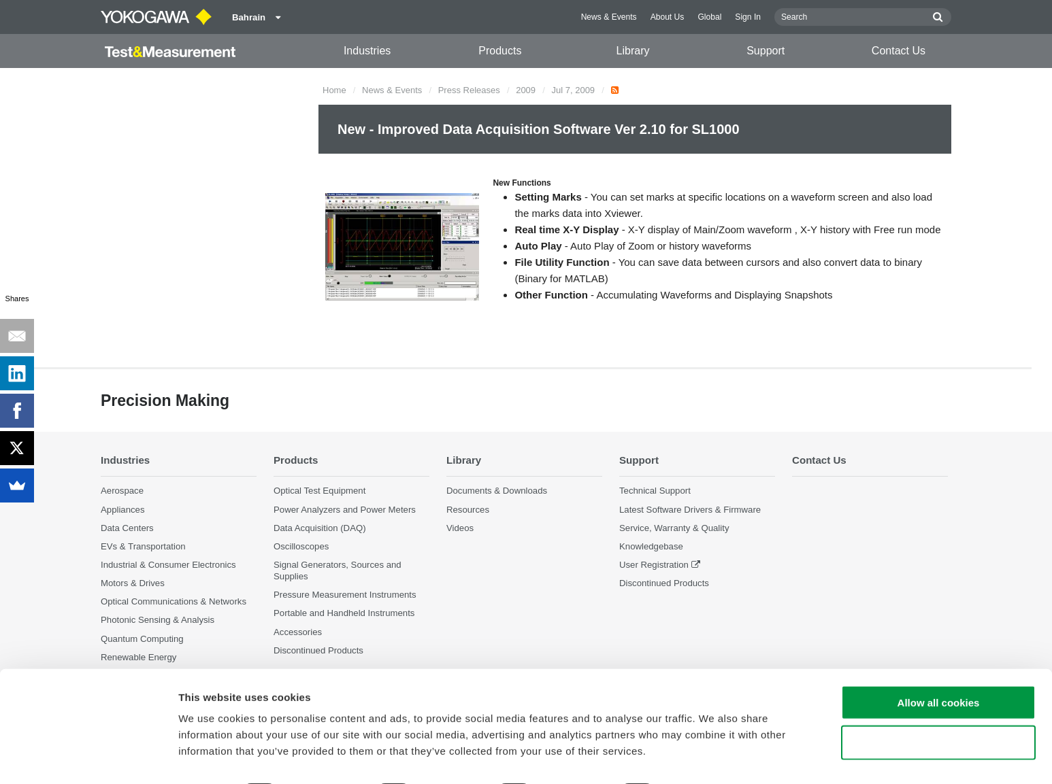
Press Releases (469, 90)
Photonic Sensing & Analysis (157, 620)
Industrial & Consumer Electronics (168, 565)
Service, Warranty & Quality (674, 528)
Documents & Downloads (496, 491)
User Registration (654, 565)
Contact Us (898, 50)
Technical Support (655, 491)
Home (334, 90)
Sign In (748, 17)
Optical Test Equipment (319, 491)
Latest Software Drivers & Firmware (690, 510)
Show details (714, 757)
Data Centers (127, 528)
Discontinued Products (664, 584)
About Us (668, 17)
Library (633, 50)
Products (499, 50)
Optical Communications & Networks (173, 602)
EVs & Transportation (143, 546)
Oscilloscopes (301, 546)
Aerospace (122, 491)
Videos (460, 528)
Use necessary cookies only (938, 705)
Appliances (123, 510)
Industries (367, 50)
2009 (526, 90)
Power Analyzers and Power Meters (345, 510)
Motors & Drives (133, 584)
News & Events (609, 17)
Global (709, 17)
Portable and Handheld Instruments (344, 614)
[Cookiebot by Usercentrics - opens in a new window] (88, 757)
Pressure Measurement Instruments (345, 595)
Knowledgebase (651, 546)
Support (765, 50)
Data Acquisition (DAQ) (320, 528)
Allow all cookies (939, 664)
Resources (467, 510)
